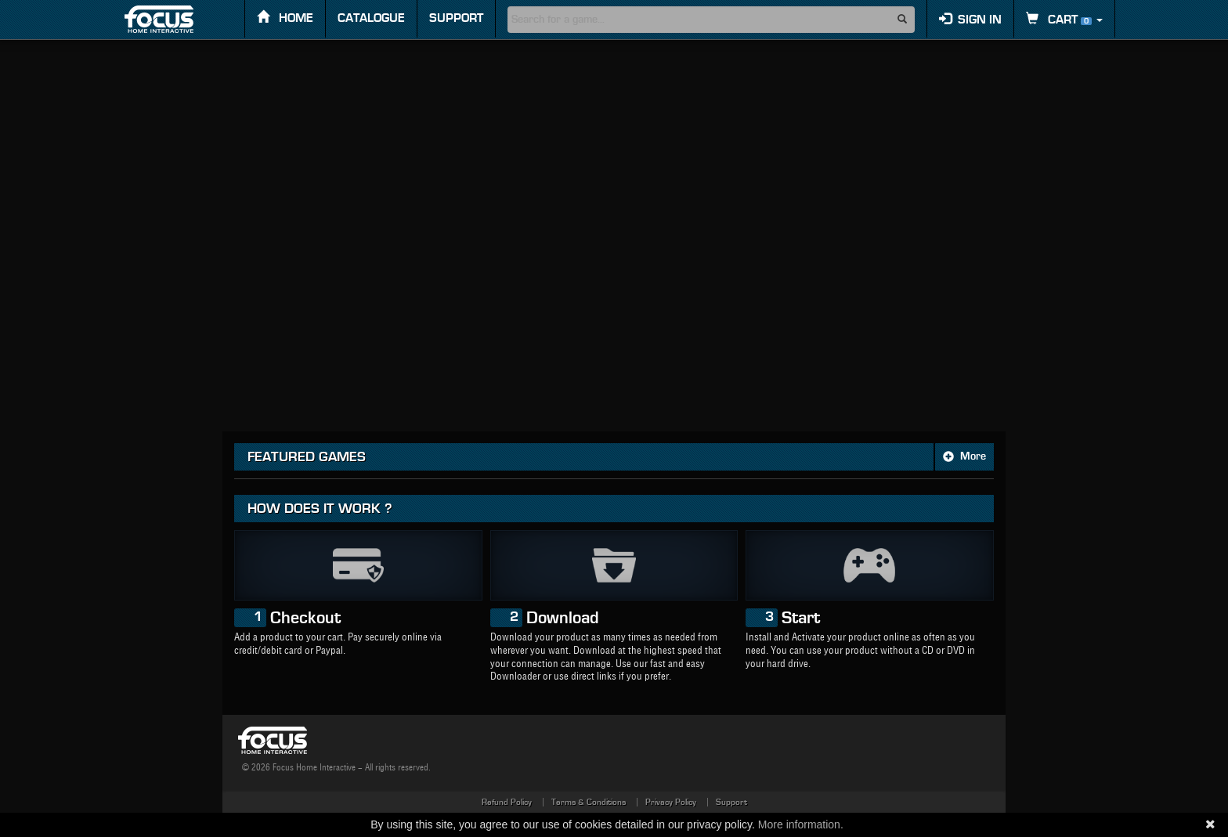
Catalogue (371, 18)
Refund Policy (507, 802)
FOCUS (173, 19)
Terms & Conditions (588, 802)
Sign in (970, 19)
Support (456, 18)
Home (285, 17)
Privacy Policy (670, 802)
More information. (800, 824)
